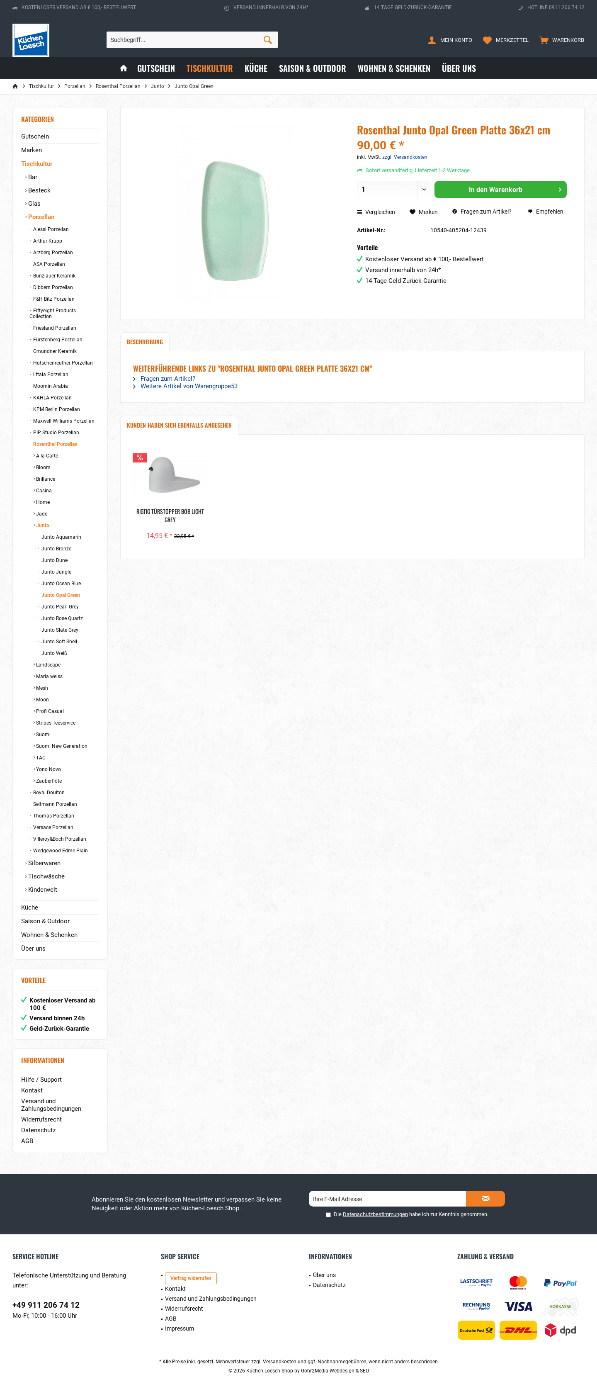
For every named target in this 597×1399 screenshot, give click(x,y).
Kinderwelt (42, 889)
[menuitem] (560, 40)
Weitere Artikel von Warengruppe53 (185, 386)
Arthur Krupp (47, 241)
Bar (32, 177)
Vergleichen (376, 212)
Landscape (48, 665)
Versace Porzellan (52, 827)
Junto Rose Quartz (61, 618)
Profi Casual (49, 711)
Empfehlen (545, 211)
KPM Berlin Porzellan (56, 409)
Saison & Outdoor (45, 921)
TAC (40, 758)
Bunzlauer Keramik (53, 276)
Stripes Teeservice (55, 723)
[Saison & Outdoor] (312, 68)
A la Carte (46, 456)
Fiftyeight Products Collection (52, 313)
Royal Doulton (48, 793)
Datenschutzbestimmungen (375, 1214)
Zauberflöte (48, 781)
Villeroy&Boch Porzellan (59, 839)
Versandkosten (279, 1362)
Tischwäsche (46, 876)
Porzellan (40, 217)
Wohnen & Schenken (49, 935)
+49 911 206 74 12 (46, 1305)
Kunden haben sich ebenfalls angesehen (179, 425)
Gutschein (35, 136)
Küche (29, 907)
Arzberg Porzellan (52, 252)
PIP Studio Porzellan (55, 433)
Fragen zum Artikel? (482, 211)
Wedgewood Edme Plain (60, 851)
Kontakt (32, 1090)
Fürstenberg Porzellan (57, 340)
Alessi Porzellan (50, 229)
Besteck (39, 190)
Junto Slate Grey (59, 630)
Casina (43, 491)
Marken (31, 150)
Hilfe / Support (41, 1079)
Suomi (43, 734)
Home (42, 502)
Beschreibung (145, 341)
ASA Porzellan (48, 264)
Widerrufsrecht (41, 1119)
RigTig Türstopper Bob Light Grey (170, 515)
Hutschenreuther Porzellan (62, 363)
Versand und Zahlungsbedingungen (51, 1104)
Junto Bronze (55, 549)
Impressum (179, 1328)
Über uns (33, 948)
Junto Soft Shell (58, 642)
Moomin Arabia (50, 386)
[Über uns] (459, 68)
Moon (42, 700)
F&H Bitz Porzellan (53, 299)
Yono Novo (48, 769)
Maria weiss (49, 676)
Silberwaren (44, 863)
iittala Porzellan (50, 374)
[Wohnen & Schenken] (394, 68)
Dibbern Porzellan (52, 287)
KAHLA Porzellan (52, 398)
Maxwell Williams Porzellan (63, 421)
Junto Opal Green (60, 595)
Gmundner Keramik (54, 351)
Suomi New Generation (61, 746)
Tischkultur (36, 164)
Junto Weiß (53, 653)
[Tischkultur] (210, 68)
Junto (42, 525)
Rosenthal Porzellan (55, 444)
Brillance (45, 479)
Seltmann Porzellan (54, 804)
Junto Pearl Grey (59, 607)
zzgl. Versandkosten (404, 157)
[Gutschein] (156, 68)
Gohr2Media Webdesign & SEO (335, 1371)
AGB (27, 1141)
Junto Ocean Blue (60, 583)
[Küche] (256, 68)
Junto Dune (54, 560)
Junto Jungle (55, 572)
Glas (34, 203)
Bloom (43, 467)
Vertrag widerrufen (190, 1278)
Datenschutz (38, 1130)
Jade (41, 514)
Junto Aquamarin (60, 537)
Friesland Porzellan (54, 328)
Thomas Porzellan (53, 816)
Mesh (41, 688)
